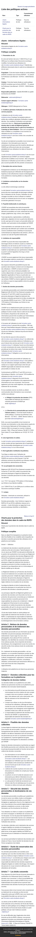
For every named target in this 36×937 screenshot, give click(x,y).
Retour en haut (29, 516)
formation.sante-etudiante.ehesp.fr (14, 65)
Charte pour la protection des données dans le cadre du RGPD (21, 932)
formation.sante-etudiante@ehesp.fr (21, 719)
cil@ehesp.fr (12, 403)
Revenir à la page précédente (26, 6)
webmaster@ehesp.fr (15, 97)
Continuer (18, 935)
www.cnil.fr (5, 923)
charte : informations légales (11, 931)
